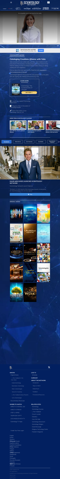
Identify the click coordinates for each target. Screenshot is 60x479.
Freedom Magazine (37, 431)
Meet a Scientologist (17, 388)
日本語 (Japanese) (15, 451)
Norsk (11, 455)
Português (13, 457)
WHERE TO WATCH (16, 403)
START (41, 50)
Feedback (35, 391)
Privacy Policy (13, 478)
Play (30, 194)
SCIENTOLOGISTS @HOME (17, 55)
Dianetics (34, 416)
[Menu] (11, 2)
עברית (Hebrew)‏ (14, 446)
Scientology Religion (37, 423)
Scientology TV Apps (16, 420)
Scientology (35, 405)
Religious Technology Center (40, 428)
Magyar (12, 448)
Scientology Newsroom (38, 421)
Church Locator (36, 413)
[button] (59, 141)
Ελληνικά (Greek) (15, 440)
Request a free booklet (20, 106)
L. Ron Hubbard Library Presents (20, 394)
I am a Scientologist (17, 397)
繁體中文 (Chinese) (15, 463)
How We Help (36, 418)
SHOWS (12, 372)
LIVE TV (33, 372)
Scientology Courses (37, 408)
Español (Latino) (14, 442)
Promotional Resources (39, 394)
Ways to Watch (37, 385)
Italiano (12, 449)
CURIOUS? (34, 377)
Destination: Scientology (18, 385)
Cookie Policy (13, 476)
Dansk (11, 436)
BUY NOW (29, 92)
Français (12, 465)
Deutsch (12, 438)
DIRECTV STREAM (16, 408)
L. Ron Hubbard (36, 410)
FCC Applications (13, 470)
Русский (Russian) (15, 459)
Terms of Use (12, 474)
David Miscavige (36, 426)
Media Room (36, 388)
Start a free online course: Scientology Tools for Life (18, 111)
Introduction (36, 382)
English (12, 434)
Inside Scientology (16, 382)
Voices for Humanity (17, 391)
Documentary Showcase (18, 400)
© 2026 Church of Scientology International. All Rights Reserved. (23, 472)
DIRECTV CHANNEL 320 (18, 405)
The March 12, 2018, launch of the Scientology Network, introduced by (28, 189)
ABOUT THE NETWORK (38, 379)
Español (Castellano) (15, 444)
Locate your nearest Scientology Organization (20, 101)
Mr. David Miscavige (15, 191)
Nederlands (13, 453)
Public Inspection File (14, 468)
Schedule (34, 374)
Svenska (12, 461)
